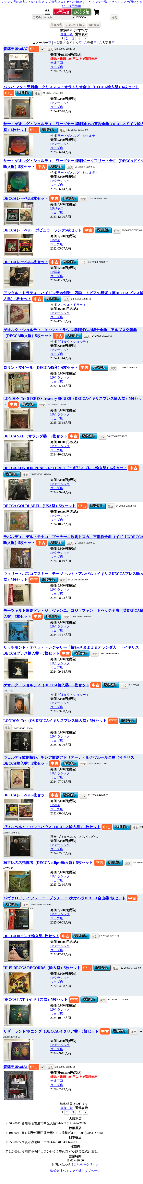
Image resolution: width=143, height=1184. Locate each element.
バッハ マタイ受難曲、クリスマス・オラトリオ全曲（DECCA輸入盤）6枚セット (71, 87)
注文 (50, 49)
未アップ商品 (47, 2)
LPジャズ (57, 208)
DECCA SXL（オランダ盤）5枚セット (35, 436)
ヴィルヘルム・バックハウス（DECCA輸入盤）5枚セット (52, 827)
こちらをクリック (86, 1164)
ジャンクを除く (75, 24)
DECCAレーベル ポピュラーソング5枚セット (42, 230)
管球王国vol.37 (15, 49)
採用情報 (74, 6)
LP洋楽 (55, 240)
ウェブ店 (56, 67)
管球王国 (56, 63)
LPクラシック (60, 103)
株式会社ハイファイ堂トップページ (75, 1170)
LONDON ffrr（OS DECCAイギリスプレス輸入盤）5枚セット (55, 721)
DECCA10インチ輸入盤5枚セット (31, 936)
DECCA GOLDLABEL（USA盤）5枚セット (39, 506)
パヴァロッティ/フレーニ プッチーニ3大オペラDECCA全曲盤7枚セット (64, 898)
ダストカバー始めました (74, 2)
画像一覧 (66, 34)
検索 (114, 17)
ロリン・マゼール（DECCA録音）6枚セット (40, 367)
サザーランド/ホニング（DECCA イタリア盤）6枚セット (51, 1031)
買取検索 (93, 24)
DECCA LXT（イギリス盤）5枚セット (35, 999)
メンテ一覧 (99, 2)
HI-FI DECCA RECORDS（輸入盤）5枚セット (42, 968)
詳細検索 (56, 24)
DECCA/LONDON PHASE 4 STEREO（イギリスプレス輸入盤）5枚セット (65, 468)
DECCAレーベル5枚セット (25, 198)
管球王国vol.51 (15, 1067)
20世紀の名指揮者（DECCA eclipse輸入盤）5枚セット (48, 863)
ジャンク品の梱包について (19, 2)
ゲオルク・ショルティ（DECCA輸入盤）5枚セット (46, 685)
